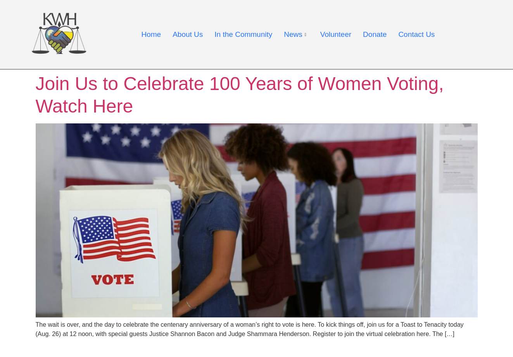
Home (151, 34)
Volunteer (335, 34)
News (295, 34)
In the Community (243, 34)
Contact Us (416, 34)
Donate (375, 34)
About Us (188, 34)
